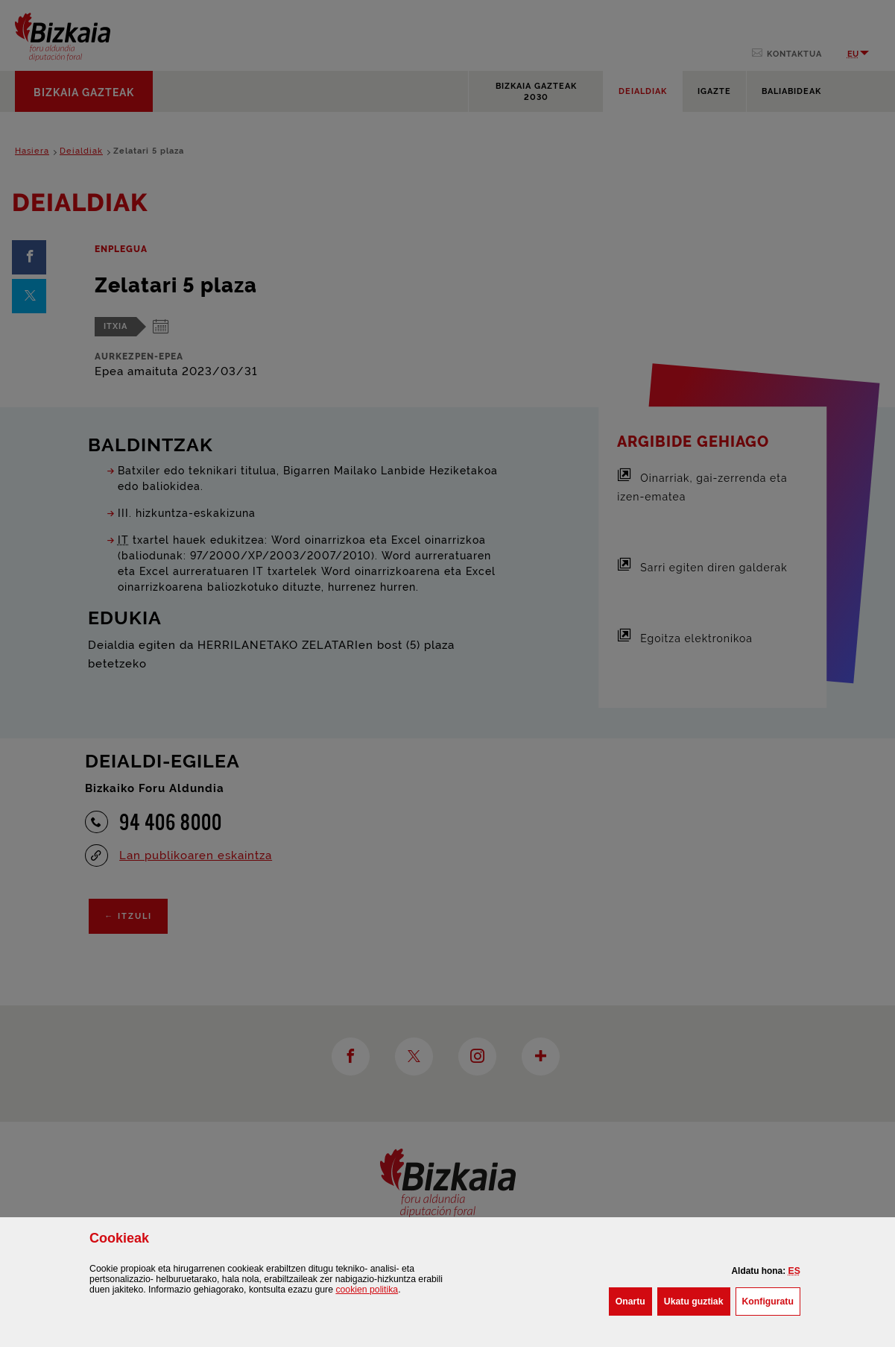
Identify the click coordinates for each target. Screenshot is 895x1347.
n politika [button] (366, 1289)
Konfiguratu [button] (771, 1300)
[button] (794, 1271)
